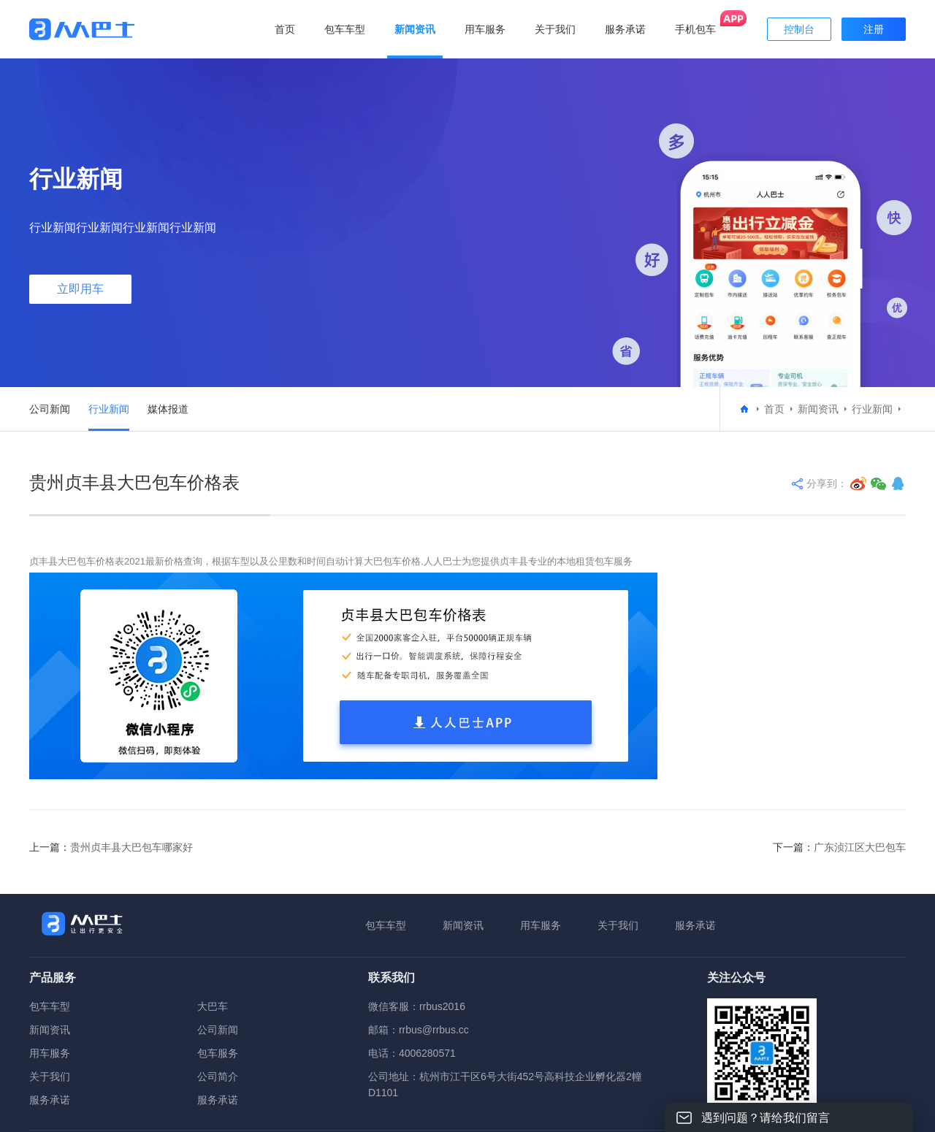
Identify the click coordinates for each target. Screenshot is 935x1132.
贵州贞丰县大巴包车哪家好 (131, 847)
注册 (873, 29)
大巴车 (212, 1006)
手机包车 (695, 29)
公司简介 (217, 1076)
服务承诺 (695, 925)
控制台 (799, 29)
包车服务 (217, 1053)
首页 (285, 29)
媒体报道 (168, 409)
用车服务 (540, 925)
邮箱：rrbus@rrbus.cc (418, 1030)
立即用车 (80, 289)
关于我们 (618, 925)
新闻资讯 (818, 409)
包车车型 (385, 925)
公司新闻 (49, 409)
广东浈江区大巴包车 (860, 847)
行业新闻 (108, 409)
